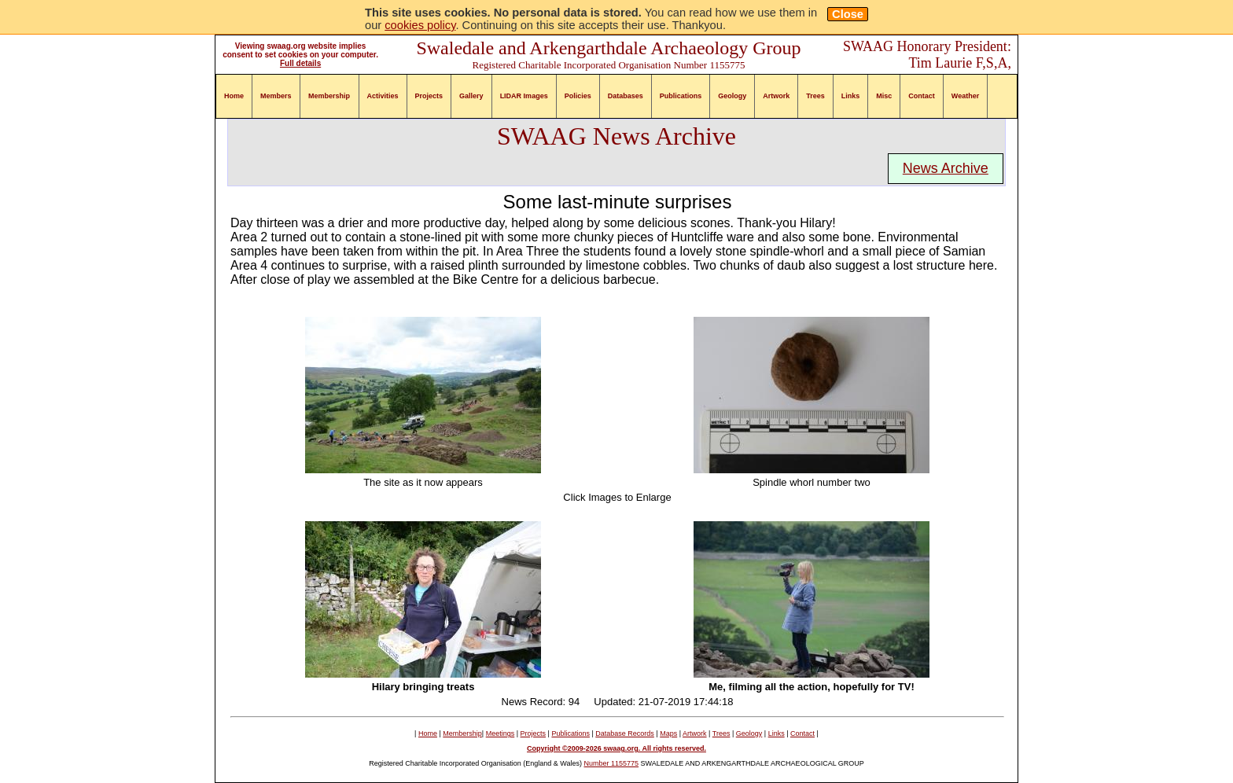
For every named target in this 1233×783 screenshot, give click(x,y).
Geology (732, 96)
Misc (884, 96)
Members (276, 96)
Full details (300, 63)
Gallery (471, 96)
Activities (383, 96)
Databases (625, 96)
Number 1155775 (611, 763)
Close (847, 14)
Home (234, 96)
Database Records (624, 733)
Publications (681, 96)
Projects (429, 96)
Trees (815, 96)
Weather (965, 96)
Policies (578, 96)
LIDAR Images (524, 96)
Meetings (500, 733)
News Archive (945, 168)
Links (850, 96)
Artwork (776, 96)
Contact (921, 96)
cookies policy (420, 25)
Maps (668, 733)
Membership (329, 96)
